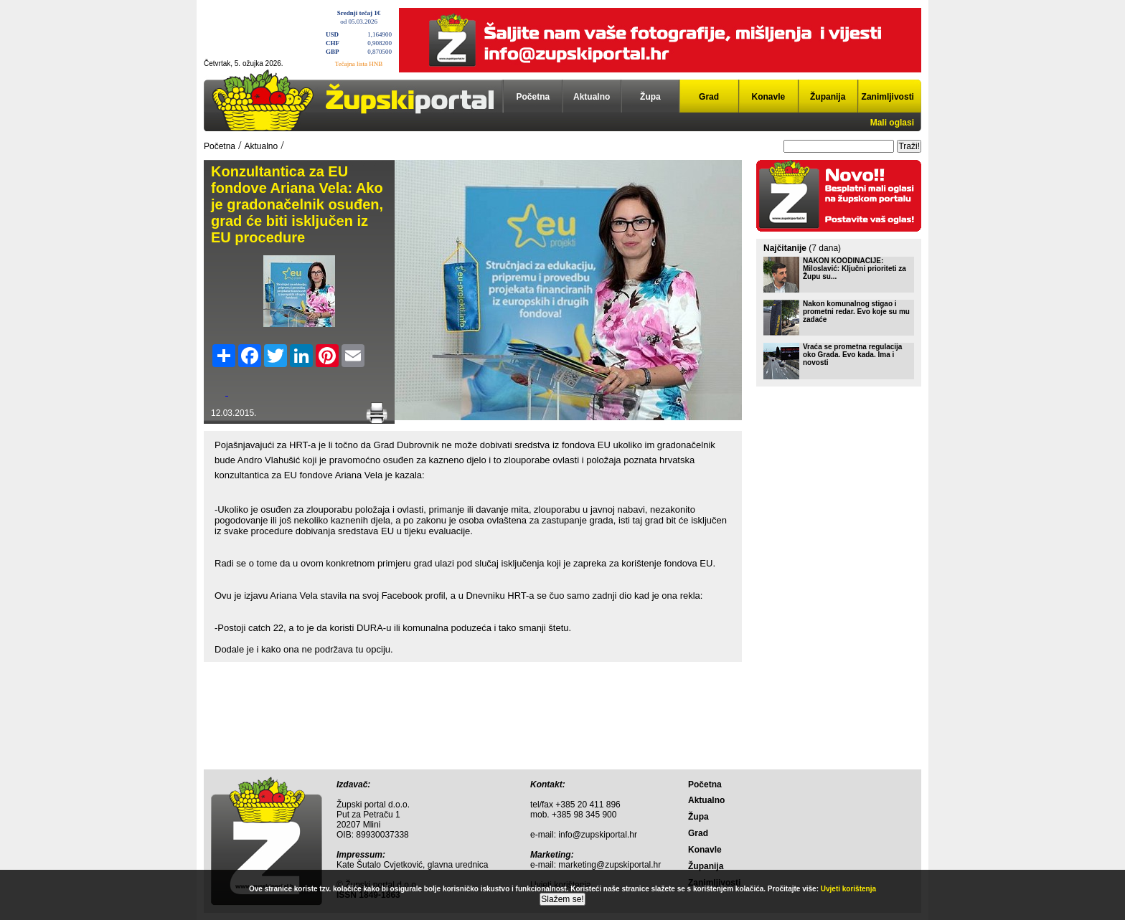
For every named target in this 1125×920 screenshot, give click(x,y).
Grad (709, 97)
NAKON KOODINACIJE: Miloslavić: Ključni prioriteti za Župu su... (854, 268)
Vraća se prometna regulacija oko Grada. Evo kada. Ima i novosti (852, 354)
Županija (827, 97)
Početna (533, 97)
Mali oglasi (892, 123)
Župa (650, 97)
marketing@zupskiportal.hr (609, 865)
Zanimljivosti (888, 97)
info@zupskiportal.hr (597, 835)
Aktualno (591, 97)
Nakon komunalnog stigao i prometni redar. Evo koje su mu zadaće (856, 311)
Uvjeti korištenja (848, 889)
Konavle (769, 97)
